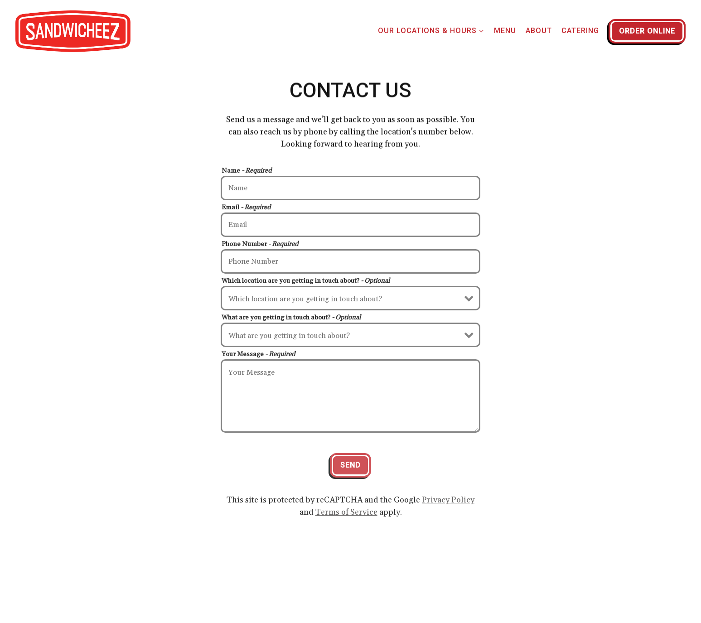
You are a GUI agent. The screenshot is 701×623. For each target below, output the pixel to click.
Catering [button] (580, 30)
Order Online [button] (647, 31)
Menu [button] (505, 30)
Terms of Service (346, 513)
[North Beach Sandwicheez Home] (73, 30)
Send (350, 466)
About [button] (539, 30)
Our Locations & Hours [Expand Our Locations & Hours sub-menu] (431, 30)
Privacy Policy (448, 501)
